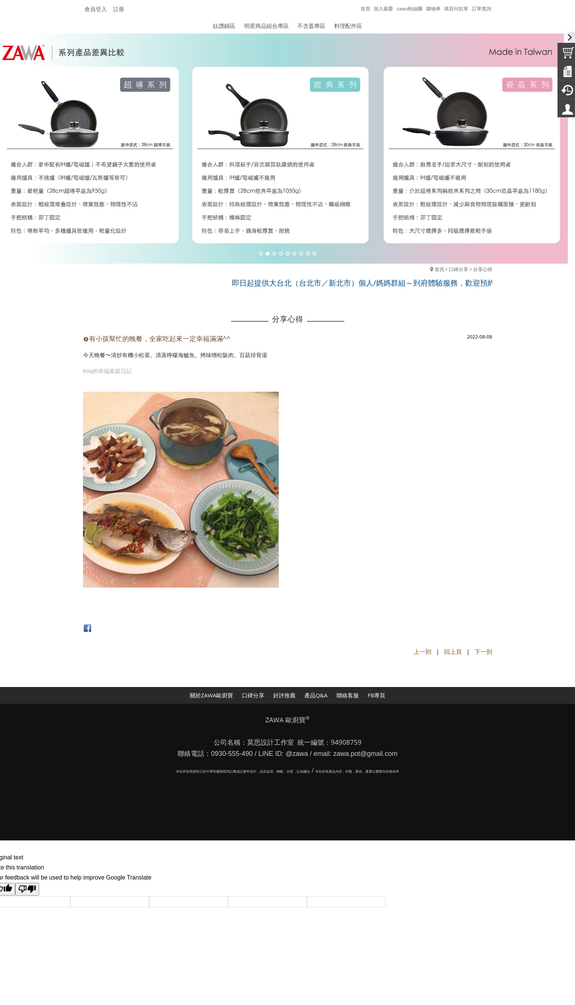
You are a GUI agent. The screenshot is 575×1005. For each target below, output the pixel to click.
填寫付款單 (456, 8)
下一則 (483, 652)
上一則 (422, 652)
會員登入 (95, 9)
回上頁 (453, 652)
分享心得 (482, 269)
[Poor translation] (27, 889)
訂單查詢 (481, 8)
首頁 (439, 269)
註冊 (118, 9)
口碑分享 (458, 269)
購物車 (433, 8)
